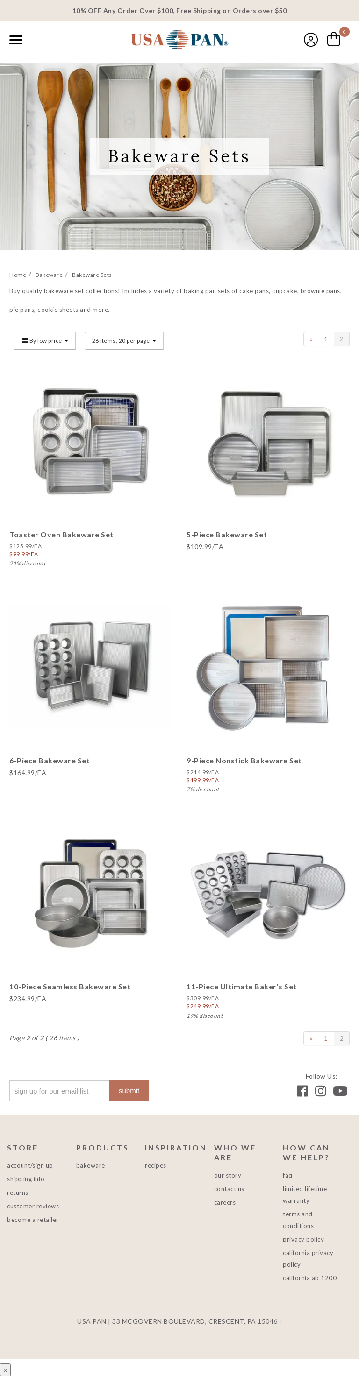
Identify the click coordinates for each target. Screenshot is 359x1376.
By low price (45, 340)
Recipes (155, 1165)
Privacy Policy (303, 1239)
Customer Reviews (33, 1206)
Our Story (228, 1175)
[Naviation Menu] (16, 39)
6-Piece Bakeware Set (49, 760)
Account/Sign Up (30, 1165)
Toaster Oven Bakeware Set (61, 534)
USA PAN (179, 40)
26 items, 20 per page (124, 340)
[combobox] (37, 40)
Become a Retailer (33, 1219)
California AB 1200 (310, 1278)
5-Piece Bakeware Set (227, 534)
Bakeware (90, 1165)
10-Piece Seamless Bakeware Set (69, 986)
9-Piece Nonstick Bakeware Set (244, 760)
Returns (18, 1192)
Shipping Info (26, 1179)
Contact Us (229, 1189)
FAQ (288, 1175)
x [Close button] (5, 1370)
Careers (225, 1202)
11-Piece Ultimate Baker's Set (242, 986)
